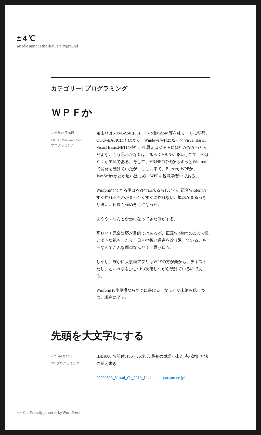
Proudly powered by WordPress (55, 413)
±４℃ (26, 38)
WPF (79, 140)
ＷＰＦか (71, 112)
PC (58, 140)
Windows (68, 140)
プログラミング (62, 145)
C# (53, 140)
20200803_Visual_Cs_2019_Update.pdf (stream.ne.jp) (141, 378)
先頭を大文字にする (97, 336)
